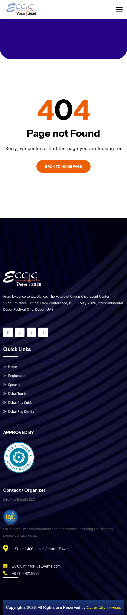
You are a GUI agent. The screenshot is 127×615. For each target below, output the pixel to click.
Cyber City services (104, 607)
